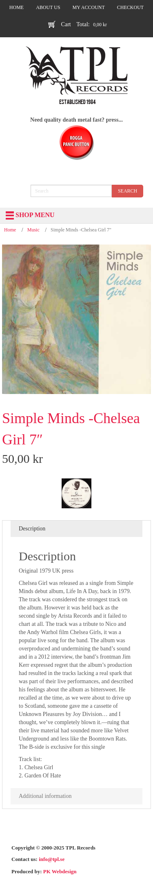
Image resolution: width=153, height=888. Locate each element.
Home (10, 230)
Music (33, 230)
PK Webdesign (60, 871)
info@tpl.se (51, 859)
